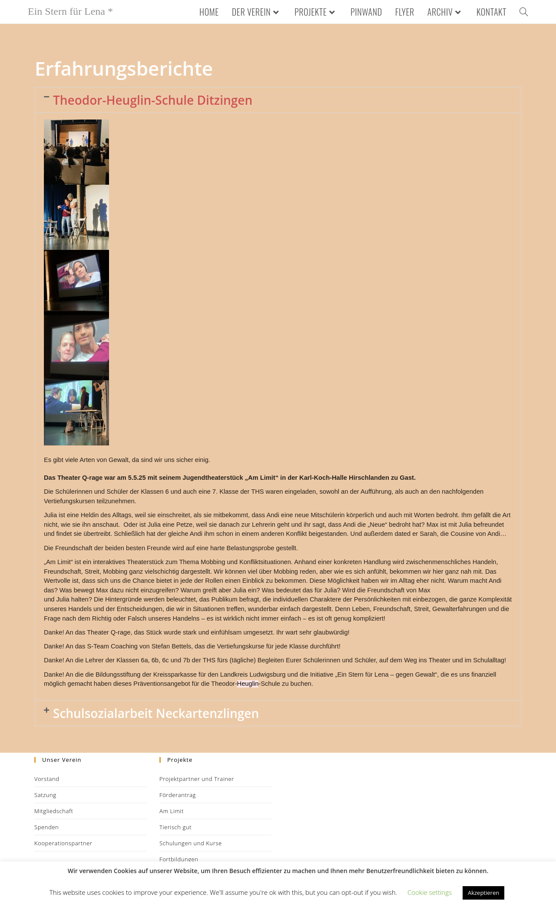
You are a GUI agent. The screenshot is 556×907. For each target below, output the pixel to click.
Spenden (46, 827)
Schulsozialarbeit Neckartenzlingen (156, 713)
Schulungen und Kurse (190, 843)
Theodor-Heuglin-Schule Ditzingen (152, 100)
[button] (278, 100)
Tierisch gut (175, 827)
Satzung (45, 795)
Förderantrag (177, 795)
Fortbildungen (179, 859)
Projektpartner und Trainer (196, 779)
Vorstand (47, 779)
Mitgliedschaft (53, 811)
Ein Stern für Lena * (70, 11)
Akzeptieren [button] (483, 893)
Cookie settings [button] (429, 892)
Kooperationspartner (63, 843)
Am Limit (171, 811)
